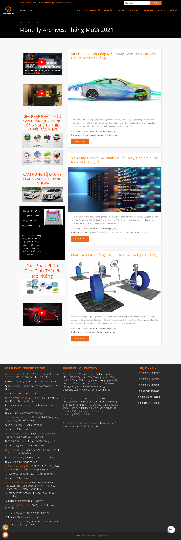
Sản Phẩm (107, 10)
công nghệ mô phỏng (92, 232)
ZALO (148, 413)
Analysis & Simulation (96, 135)
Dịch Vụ (121, 10)
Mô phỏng (106, 132)
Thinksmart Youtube (148, 378)
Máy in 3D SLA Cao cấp (74, 377)
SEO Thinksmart (91, 132)
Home (21, 22)
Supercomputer (145, 232)
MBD (90, 332)
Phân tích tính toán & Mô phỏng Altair (89, 407)
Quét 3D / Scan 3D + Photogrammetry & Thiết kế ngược (84, 400)
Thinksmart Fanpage (148, 372)
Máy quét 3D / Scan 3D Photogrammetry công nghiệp (88, 379)
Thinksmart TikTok (148, 402)
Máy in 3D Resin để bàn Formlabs (96, 373)
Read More (80, 141)
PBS (112, 232)
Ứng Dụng (148, 10)
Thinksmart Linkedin (148, 384)
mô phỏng (115, 135)
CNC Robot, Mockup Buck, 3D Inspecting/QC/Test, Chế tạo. (83, 412)
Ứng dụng (113, 132)
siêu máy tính (135, 232)
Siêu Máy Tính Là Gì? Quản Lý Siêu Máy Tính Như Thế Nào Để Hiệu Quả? (114, 159)
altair (75, 135)
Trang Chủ (95, 10)
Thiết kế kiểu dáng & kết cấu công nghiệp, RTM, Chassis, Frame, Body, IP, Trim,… (90, 404)
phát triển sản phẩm (110, 332)
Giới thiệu (82, 10)
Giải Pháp (134, 10)
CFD (109, 135)
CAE (106, 135)
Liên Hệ (173, 10)
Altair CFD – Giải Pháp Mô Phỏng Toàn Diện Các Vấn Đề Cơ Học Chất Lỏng (113, 55)
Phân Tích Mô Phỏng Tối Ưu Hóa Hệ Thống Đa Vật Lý (114, 255)
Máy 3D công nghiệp (98, 377)
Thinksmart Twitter (148, 390)
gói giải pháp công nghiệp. (97, 389)
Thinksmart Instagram (148, 396)
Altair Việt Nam (83, 135)
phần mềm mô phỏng (121, 232)
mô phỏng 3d (105, 232)
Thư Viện (160, 10)
